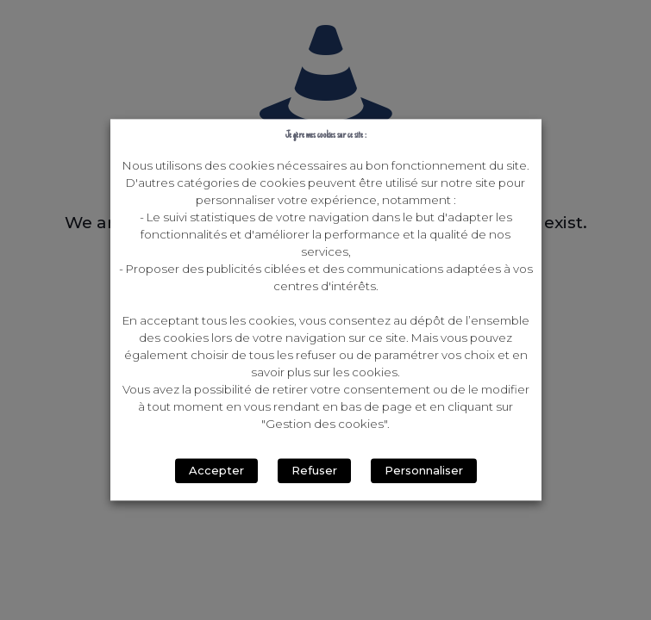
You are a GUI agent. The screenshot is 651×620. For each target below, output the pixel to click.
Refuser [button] (314, 471)
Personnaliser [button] (424, 471)
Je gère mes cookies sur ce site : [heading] (325, 135)
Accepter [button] (216, 471)
